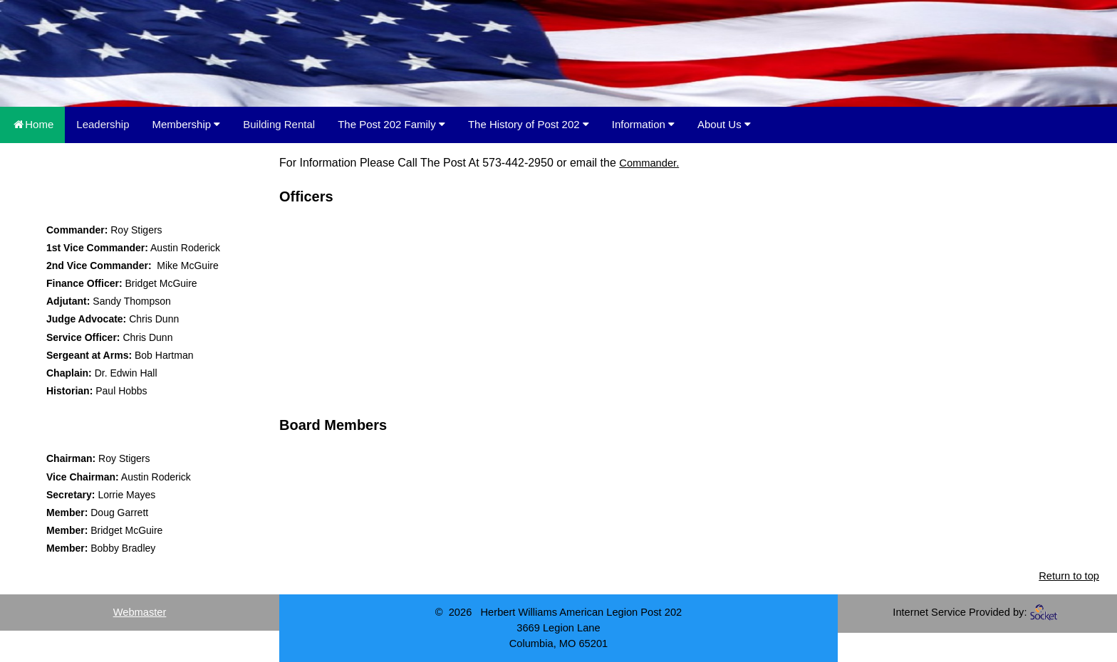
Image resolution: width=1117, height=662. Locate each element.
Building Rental (279, 124)
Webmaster (140, 612)
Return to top (1069, 576)
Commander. (649, 163)
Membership (186, 124)
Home (32, 124)
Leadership (102, 124)
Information (643, 124)
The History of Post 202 (528, 124)
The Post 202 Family (391, 124)
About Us (724, 124)
